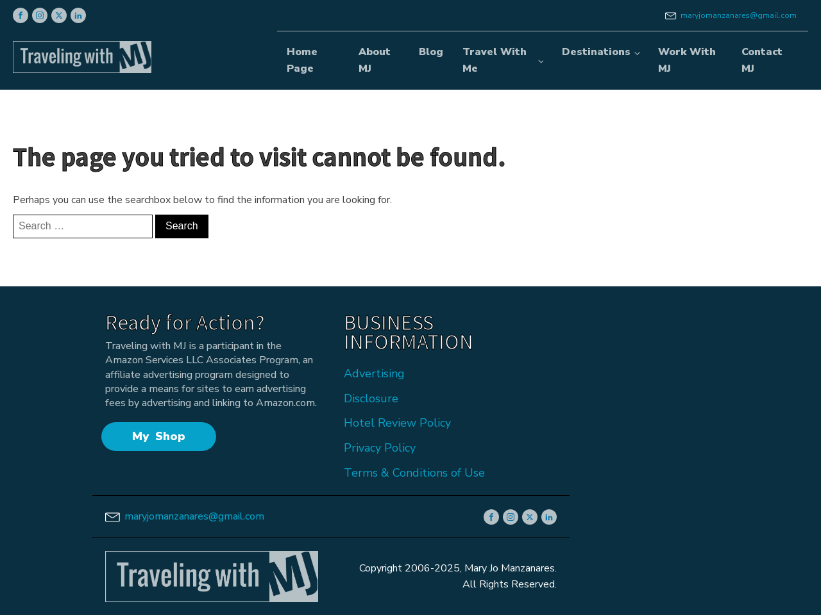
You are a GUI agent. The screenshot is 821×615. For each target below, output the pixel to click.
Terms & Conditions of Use (414, 472)
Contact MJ (762, 60)
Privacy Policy (380, 447)
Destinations (596, 52)
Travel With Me (494, 60)
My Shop (158, 436)
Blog (431, 52)
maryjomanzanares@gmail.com (739, 15)
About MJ (375, 60)
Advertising (374, 373)
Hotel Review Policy (397, 422)
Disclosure (371, 398)
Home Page (302, 60)
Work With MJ (687, 60)
